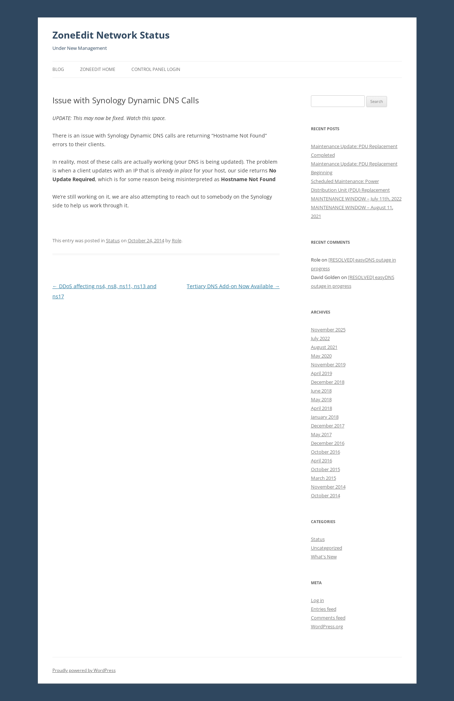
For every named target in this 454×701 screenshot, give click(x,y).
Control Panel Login (155, 69)
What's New (324, 556)
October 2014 (325, 495)
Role (176, 240)
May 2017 (321, 434)
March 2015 (323, 478)
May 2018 (321, 399)
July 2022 (320, 338)
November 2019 (328, 364)
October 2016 (325, 452)
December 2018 (327, 382)
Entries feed (323, 609)
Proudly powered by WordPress (84, 670)
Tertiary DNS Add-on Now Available (233, 286)
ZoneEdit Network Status (111, 34)
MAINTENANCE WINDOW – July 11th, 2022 (356, 198)
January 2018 (325, 417)
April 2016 (321, 460)
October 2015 (325, 469)
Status (113, 240)
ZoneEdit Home (97, 69)
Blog (58, 69)
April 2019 (321, 373)
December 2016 (327, 443)
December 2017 (327, 425)
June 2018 (321, 390)
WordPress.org (327, 626)
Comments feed (328, 617)
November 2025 (328, 329)
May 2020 (321, 356)
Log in (317, 600)
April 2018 (321, 408)
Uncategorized (326, 548)
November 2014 (328, 486)
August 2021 (324, 347)
